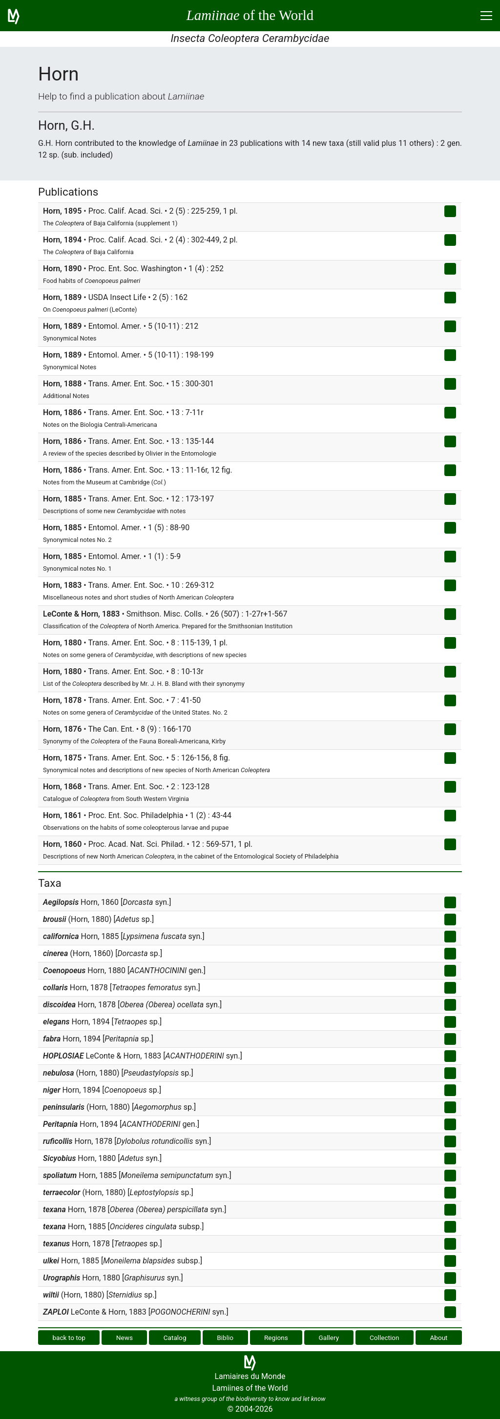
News (124, 1337)
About (438, 1337)
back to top (68, 1337)
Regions (276, 1337)
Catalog (175, 1337)
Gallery (329, 1337)
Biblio (225, 1337)
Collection (384, 1337)
